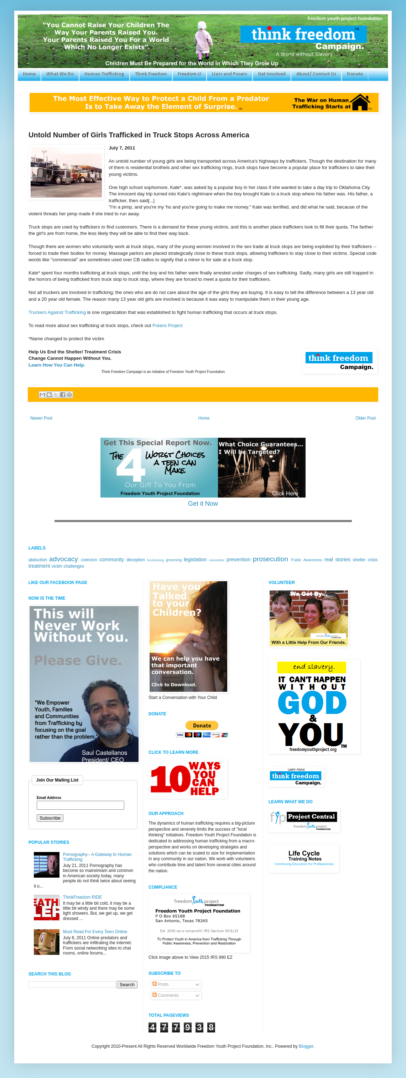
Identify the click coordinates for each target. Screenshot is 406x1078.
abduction (37, 559)
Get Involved (272, 74)
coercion (89, 559)
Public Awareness (306, 560)
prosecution (270, 559)
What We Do (60, 74)
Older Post (365, 418)
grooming (174, 560)
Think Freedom (151, 74)
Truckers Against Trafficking (57, 312)
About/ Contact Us (316, 74)
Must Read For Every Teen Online (95, 931)
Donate (355, 74)
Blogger (306, 1046)
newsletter (217, 560)
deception (135, 559)
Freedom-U (189, 74)
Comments (165, 995)
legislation (195, 559)
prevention (238, 559)
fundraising (155, 560)
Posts (160, 984)
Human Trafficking (104, 74)
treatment (39, 566)
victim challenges (68, 566)
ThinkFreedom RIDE (82, 897)
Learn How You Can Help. (56, 365)
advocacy (63, 559)
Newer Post (41, 418)
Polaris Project (167, 325)
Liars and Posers (229, 74)
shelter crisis (365, 559)
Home (29, 74)
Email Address (49, 798)
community (111, 559)
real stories (337, 559)
